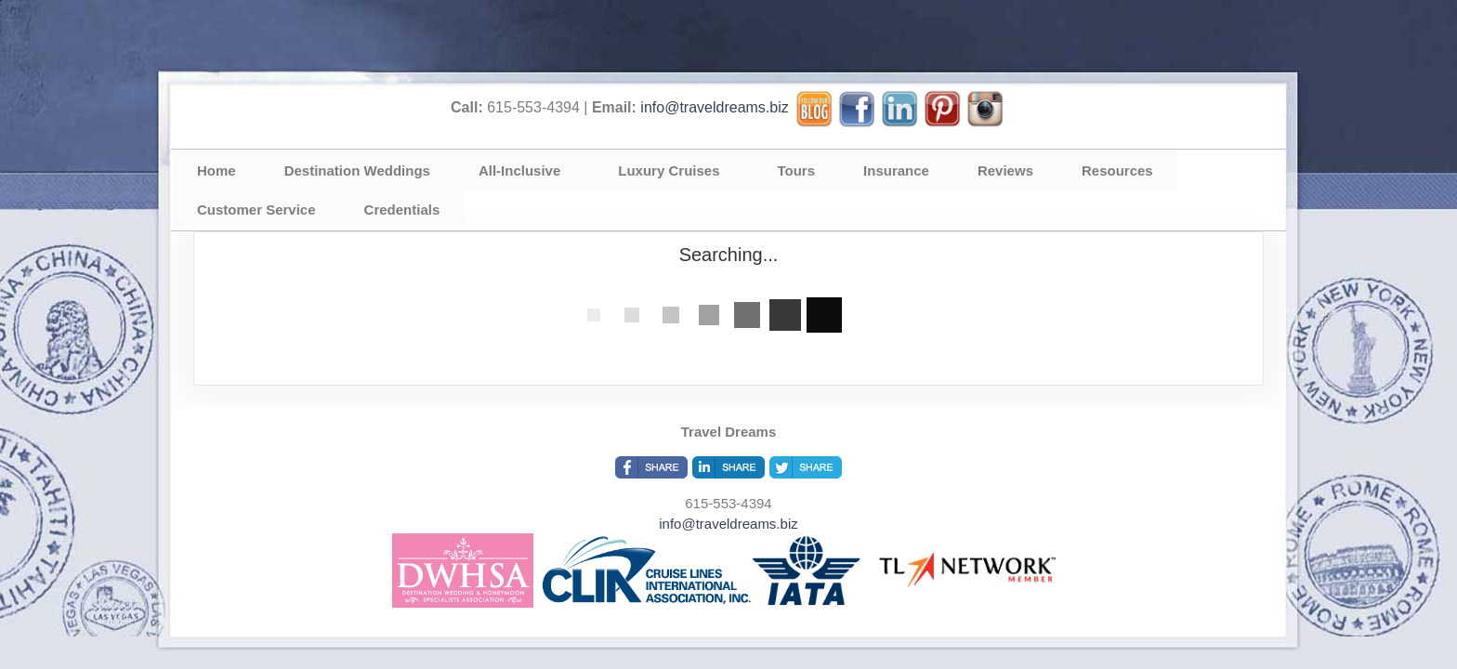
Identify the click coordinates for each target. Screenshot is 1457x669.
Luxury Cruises (668, 170)
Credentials (402, 209)
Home (216, 170)
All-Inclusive (519, 170)
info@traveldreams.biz (714, 107)
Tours (797, 170)
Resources (1117, 170)
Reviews (1005, 170)
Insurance (896, 170)
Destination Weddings (357, 170)
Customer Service (256, 209)
